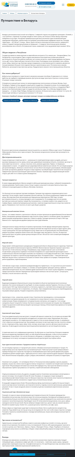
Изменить (50, 454)
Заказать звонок (45, 3)
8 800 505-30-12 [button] (30, 4)
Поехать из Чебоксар (30, 100)
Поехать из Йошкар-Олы (11, 100)
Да (22, 454)
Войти (71, 5)
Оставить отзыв (45, 7)
